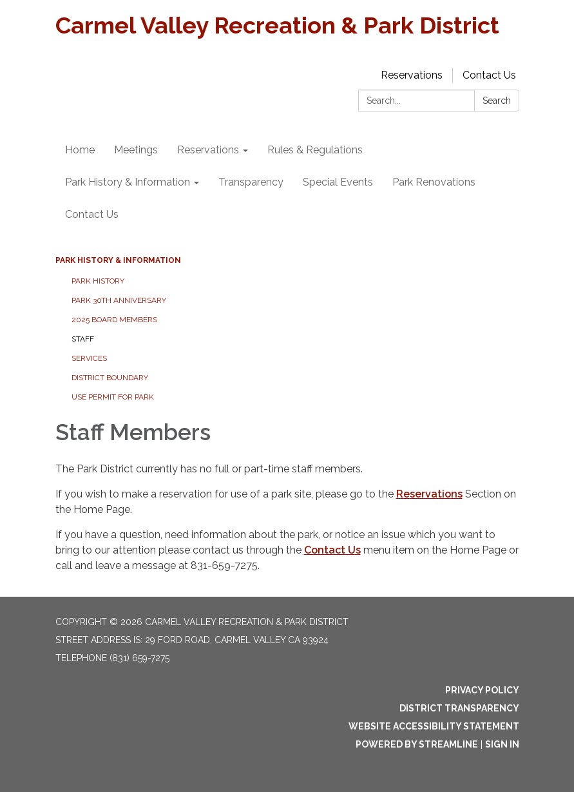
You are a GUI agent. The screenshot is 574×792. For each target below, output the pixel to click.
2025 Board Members (114, 319)
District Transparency (459, 708)
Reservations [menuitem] (208, 150)
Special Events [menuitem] (338, 182)
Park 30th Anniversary (119, 300)
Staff (83, 338)
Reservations (412, 75)
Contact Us (489, 75)
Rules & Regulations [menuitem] (315, 150)
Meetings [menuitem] (136, 150)
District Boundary (110, 377)
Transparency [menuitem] (250, 182)
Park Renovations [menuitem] (433, 182)
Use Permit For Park (113, 396)
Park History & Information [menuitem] (127, 182)
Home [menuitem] (80, 150)
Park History (98, 280)
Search (497, 100)
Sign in (502, 744)
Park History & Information (118, 260)
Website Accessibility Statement (434, 726)
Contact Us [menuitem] (92, 214)
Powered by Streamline (417, 744)
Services (89, 358)
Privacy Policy (482, 690)
